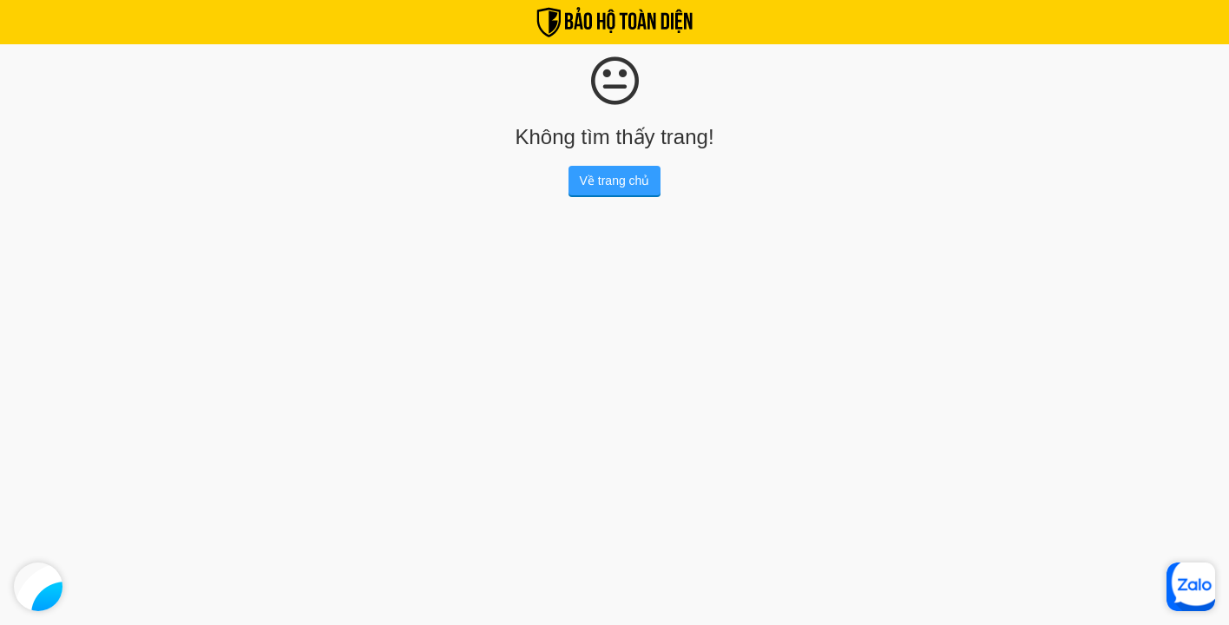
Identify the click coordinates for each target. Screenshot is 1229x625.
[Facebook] (38, 586)
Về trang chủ (615, 181)
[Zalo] (1191, 586)
